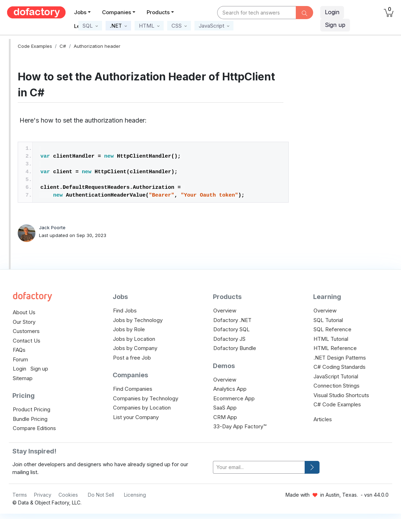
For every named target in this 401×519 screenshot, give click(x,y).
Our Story (24, 321)
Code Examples (35, 46)
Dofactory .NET (232, 320)
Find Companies (132, 388)
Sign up (39, 368)
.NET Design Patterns (340, 357)
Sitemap (23, 378)
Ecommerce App (234, 398)
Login (332, 12)
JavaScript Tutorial (336, 376)
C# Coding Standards (340, 366)
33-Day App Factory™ (239, 426)
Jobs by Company (135, 348)
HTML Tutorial (331, 338)
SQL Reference (332, 329)
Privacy (42, 495)
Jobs (80, 12)
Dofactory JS (229, 338)
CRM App (225, 417)
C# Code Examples (337, 404)
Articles (323, 419)
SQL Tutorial (328, 320)
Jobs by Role (129, 329)
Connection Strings (337, 385)
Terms (19, 495)
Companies (116, 12)
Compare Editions (34, 428)
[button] (90, 25)
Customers (26, 331)
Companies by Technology (145, 398)
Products (158, 12)
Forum (20, 359)
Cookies (68, 495)
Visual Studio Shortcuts (341, 395)
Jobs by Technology (138, 320)
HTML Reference (335, 348)
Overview (224, 310)
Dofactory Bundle (234, 348)
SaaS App (225, 407)
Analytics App (230, 388)
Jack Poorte (52, 227)
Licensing (135, 495)
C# (63, 46)
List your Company (136, 417)
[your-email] (259, 467)
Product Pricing (31, 409)
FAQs (19, 349)
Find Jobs (125, 310)
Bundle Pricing (30, 419)
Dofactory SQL (231, 329)
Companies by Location (142, 407)
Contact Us (26, 340)
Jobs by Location (134, 338)
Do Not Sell (101, 495)
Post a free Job (132, 357)
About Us (24, 312)
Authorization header (97, 46)
